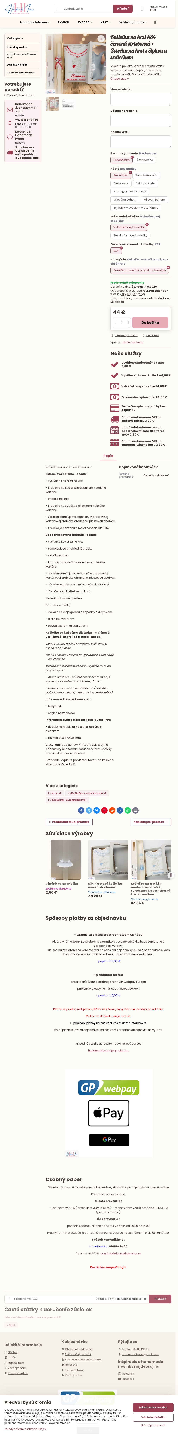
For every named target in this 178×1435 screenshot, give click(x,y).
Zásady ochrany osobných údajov (25, 1429)
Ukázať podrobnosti (153, 1425)
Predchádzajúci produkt (69, 822)
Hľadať (122, 9)
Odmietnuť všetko (153, 1417)
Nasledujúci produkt (150, 822)
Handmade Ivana (132, 342)
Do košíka (150, 322)
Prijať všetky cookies (153, 1407)
